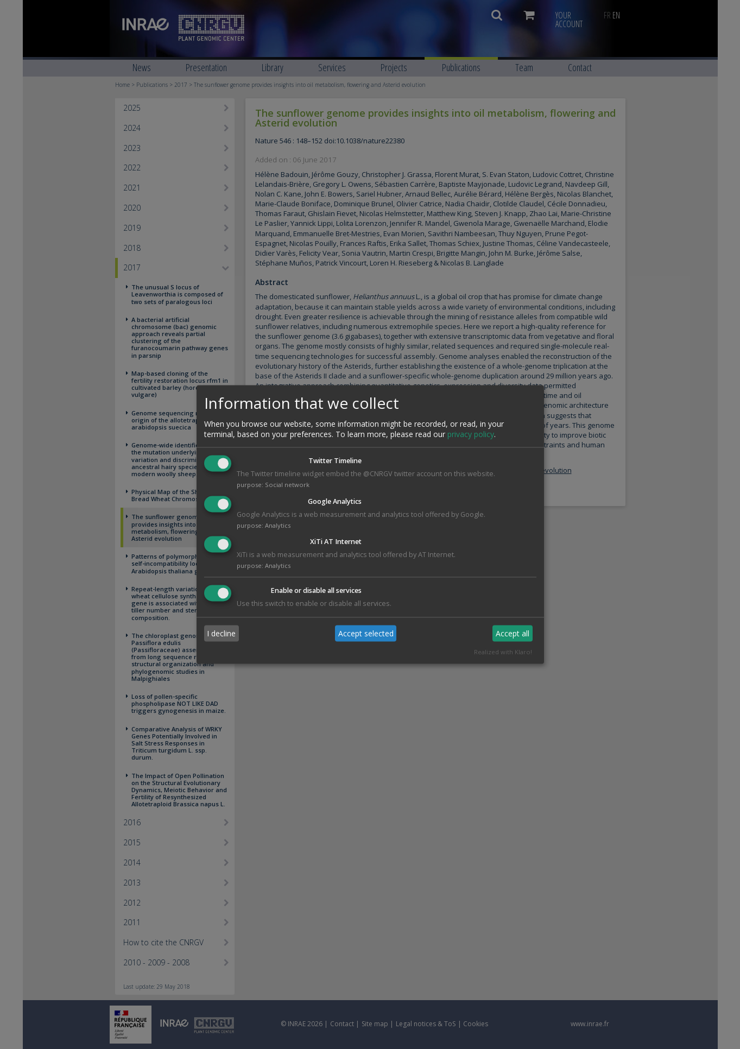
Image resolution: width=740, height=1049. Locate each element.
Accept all (512, 633)
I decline (221, 633)
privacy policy (470, 434)
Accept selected (366, 633)
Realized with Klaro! (503, 652)
